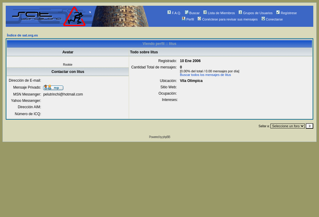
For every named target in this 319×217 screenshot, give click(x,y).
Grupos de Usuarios (255, 13)
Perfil (188, 19)
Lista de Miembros (219, 13)
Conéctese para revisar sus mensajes (227, 19)
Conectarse (272, 19)
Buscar (192, 13)
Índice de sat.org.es (22, 35)
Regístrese (286, 13)
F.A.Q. (174, 13)
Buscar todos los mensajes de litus (205, 75)
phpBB (166, 137)
